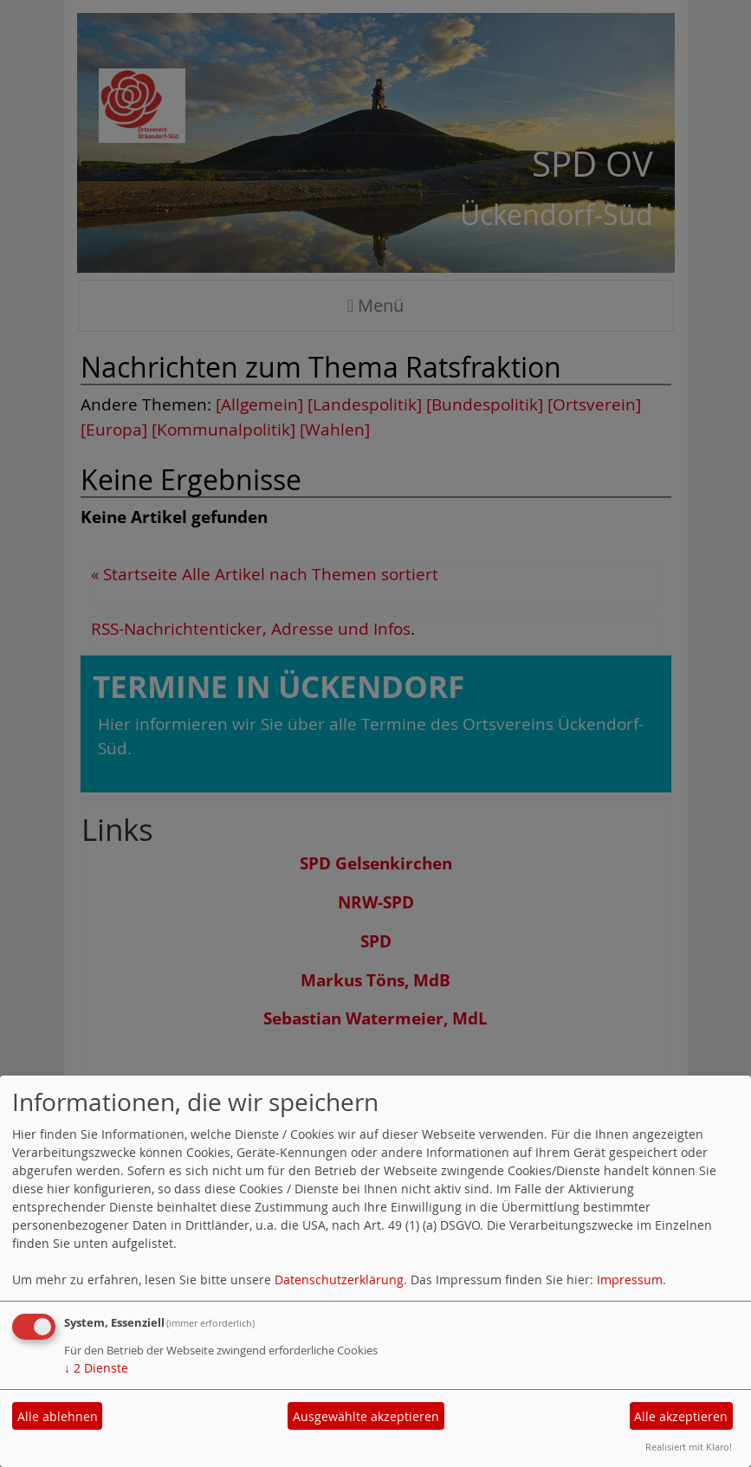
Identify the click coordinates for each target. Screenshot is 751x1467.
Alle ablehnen (57, 1416)
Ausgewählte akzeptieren (366, 1416)
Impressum (630, 1279)
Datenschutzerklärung (339, 1279)
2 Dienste (96, 1368)
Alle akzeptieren (681, 1416)
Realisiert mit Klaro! (688, 1446)
